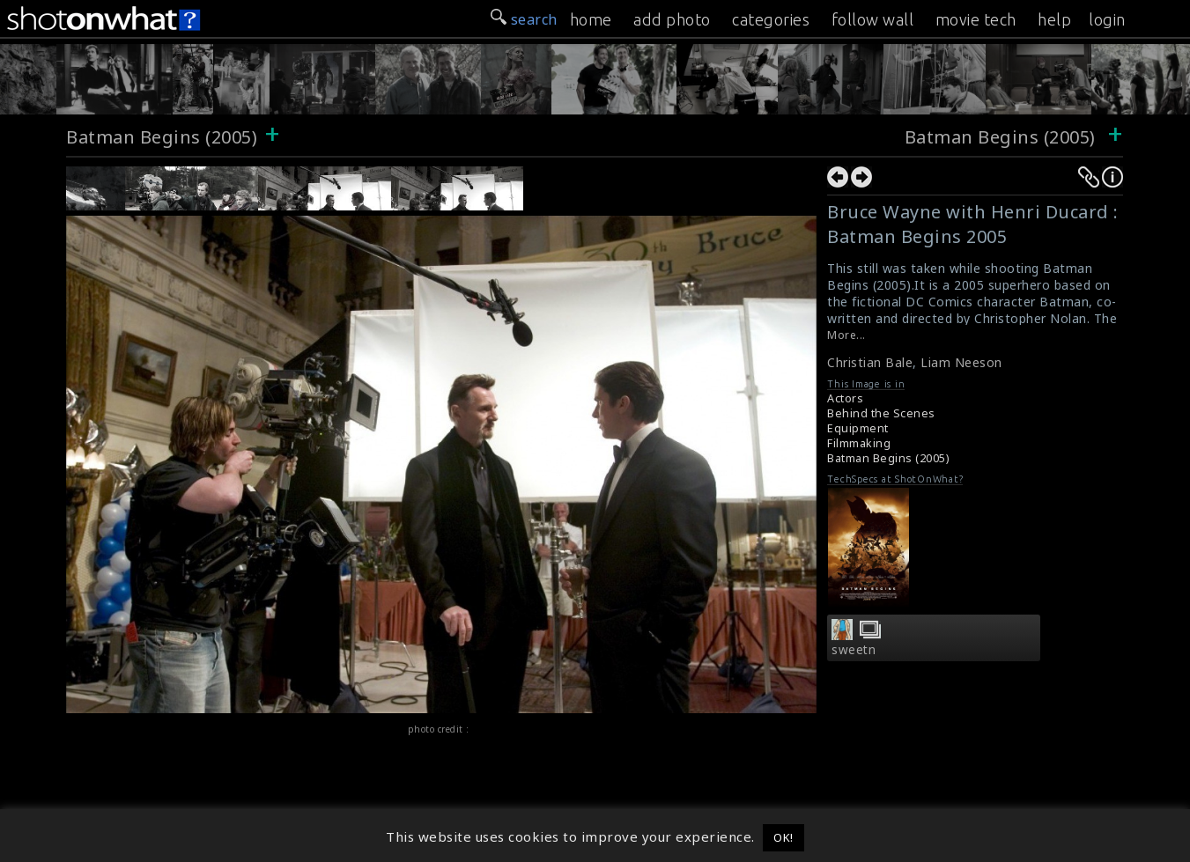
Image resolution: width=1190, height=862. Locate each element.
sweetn (854, 650)
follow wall (873, 19)
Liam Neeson (961, 362)
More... (846, 335)
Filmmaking (859, 443)
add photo (672, 19)
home (591, 19)
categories (770, 19)
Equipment (858, 428)
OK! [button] (783, 837)
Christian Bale (870, 362)
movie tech (975, 19)
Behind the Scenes (881, 413)
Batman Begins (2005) (161, 137)
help (1054, 19)
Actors (845, 398)
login (1107, 19)
